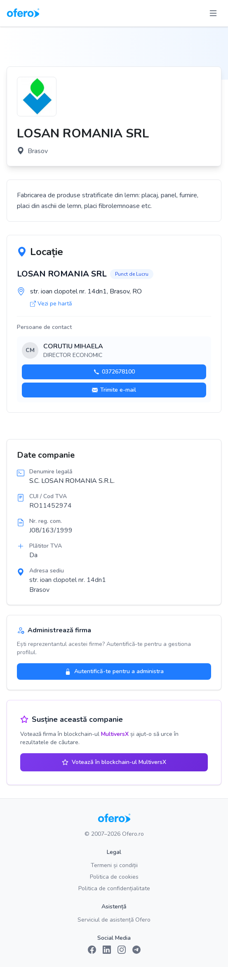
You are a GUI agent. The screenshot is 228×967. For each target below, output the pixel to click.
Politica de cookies (114, 877)
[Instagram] (122, 950)
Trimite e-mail (114, 390)
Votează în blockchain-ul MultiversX (114, 762)
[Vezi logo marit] (36, 96)
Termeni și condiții (114, 865)
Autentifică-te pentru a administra (114, 671)
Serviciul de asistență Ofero (114, 920)
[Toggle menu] (213, 13)
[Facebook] (92, 950)
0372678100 (114, 372)
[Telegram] (136, 950)
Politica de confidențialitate (114, 888)
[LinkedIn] (107, 950)
